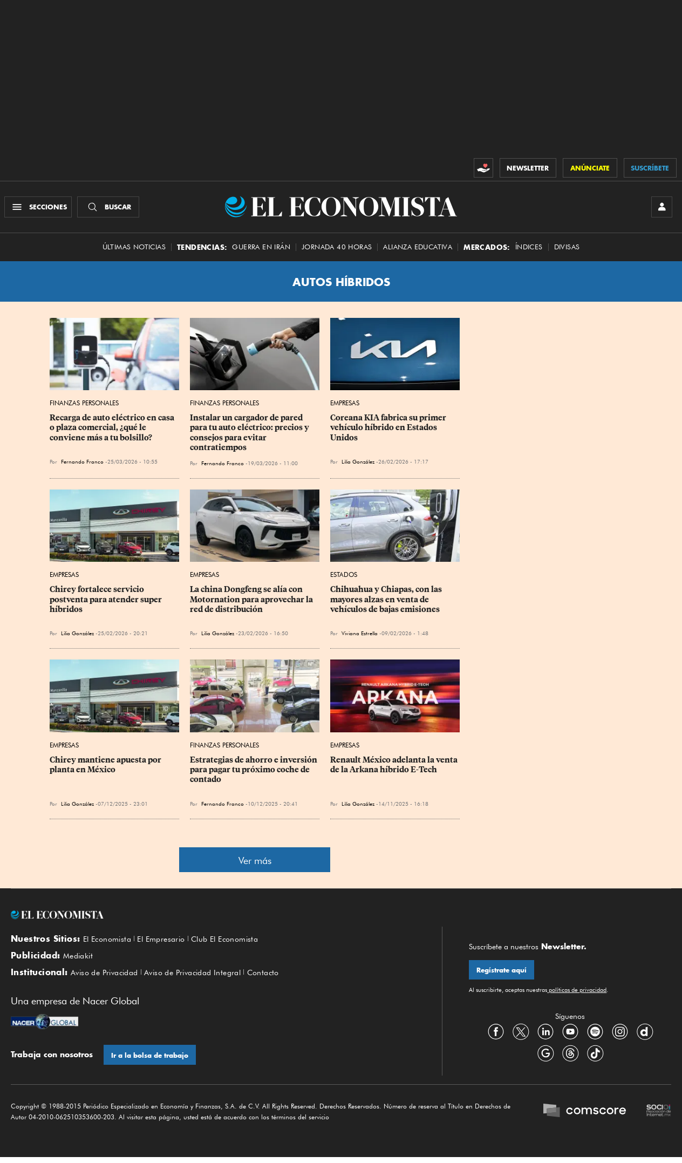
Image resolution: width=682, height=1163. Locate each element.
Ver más (254, 863)
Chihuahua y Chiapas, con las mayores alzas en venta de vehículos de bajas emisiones (387, 602)
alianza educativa (417, 250)
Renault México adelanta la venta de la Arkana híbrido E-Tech (394, 767)
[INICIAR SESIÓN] (660, 208)
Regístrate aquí (502, 973)
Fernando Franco (82, 464)
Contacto (281, 978)
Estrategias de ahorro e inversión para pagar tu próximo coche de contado (254, 772)
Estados (343, 578)
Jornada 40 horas (337, 250)
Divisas (567, 250)
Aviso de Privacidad (108, 978)
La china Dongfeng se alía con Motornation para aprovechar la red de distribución (252, 602)
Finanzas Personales (84, 406)
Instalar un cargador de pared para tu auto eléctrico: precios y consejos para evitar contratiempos (250, 435)
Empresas (344, 406)
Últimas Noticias (134, 250)
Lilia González (358, 464)
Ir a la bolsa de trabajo (150, 1061)
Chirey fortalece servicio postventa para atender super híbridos (106, 602)
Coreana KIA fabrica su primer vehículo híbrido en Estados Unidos (389, 430)
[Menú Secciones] (39, 208)
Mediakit (79, 959)
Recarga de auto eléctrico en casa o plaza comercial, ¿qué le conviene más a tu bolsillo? (113, 430)
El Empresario (168, 942)
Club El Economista (237, 942)
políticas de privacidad (576, 993)
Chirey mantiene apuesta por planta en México (106, 767)
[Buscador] (109, 208)
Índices (529, 250)
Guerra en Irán (261, 250)
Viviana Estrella (360, 636)
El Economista (109, 942)
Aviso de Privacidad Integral (205, 978)
